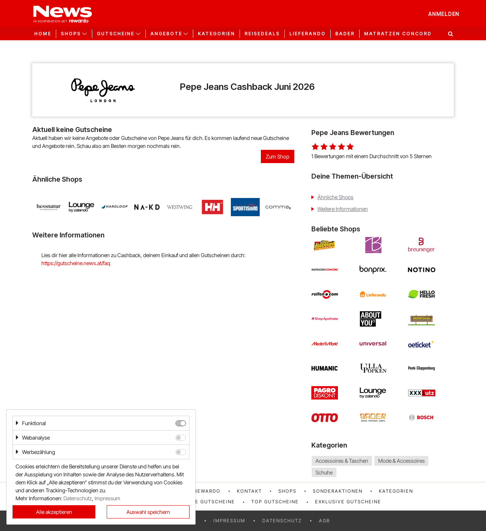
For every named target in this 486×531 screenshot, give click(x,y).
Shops (287, 491)
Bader (345, 33)
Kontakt (249, 491)
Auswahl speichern (148, 512)
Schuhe (324, 472)
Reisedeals (262, 33)
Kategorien (216, 33)
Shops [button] (71, 33)
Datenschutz (282, 520)
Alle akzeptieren (54, 512)
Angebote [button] (166, 33)
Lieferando (307, 33)
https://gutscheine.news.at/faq (75, 263)
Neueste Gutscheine (204, 501)
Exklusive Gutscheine (348, 501)
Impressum (229, 520)
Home (42, 33)
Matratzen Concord (398, 33)
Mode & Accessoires (401, 460)
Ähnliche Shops (335, 197)
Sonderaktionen (338, 491)
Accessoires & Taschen (342, 460)
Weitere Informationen (342, 209)
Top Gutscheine (275, 501)
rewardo (207, 491)
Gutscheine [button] (115, 33)
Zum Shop (277, 156)
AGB (324, 520)
